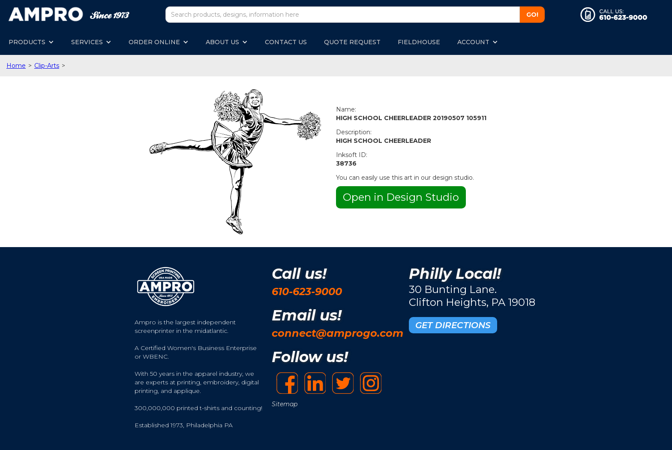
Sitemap (284, 404)
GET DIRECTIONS (453, 325)
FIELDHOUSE (419, 42)
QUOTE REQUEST (352, 42)
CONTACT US (286, 42)
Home (16, 65)
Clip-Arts (46, 65)
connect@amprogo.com (337, 333)
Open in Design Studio (401, 197)
